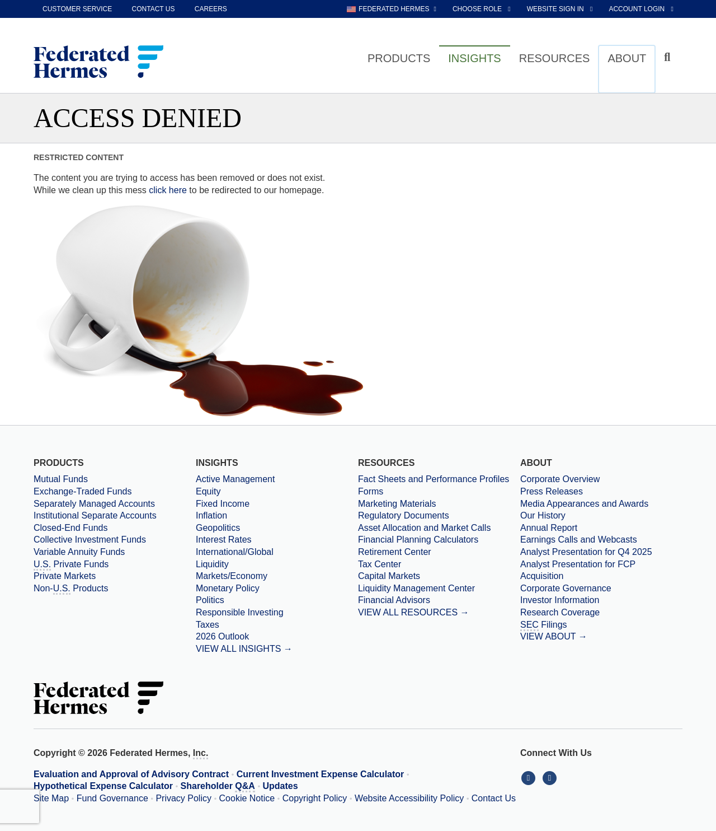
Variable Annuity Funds (79, 552)
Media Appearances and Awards (584, 503)
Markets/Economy (231, 576)
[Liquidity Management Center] (439, 588)
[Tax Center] (439, 564)
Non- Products (71, 589)
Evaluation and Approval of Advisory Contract (131, 774)
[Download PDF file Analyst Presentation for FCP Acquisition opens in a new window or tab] (601, 570)
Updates (280, 786)
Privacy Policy (183, 798)
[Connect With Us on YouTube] (550, 777)
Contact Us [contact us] (153, 9)
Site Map (51, 798)
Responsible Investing (240, 612)
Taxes (207, 624)
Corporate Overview (560, 479)
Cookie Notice (247, 798)
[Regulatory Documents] (439, 516)
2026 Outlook (222, 636)
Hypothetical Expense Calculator (103, 786)
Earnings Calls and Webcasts (578, 539)
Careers (211, 9)
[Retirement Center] (439, 552)
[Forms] (439, 491)
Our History (543, 515)
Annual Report (548, 528)
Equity (208, 491)
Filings (543, 625)
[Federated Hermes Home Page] (98, 62)
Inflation (211, 515)
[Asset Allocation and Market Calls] (439, 528)
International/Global (235, 552)
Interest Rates (224, 539)
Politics (210, 600)
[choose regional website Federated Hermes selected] (391, 9)
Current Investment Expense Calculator (320, 774)
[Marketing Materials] (439, 504)
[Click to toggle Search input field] (668, 57)
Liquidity (212, 564)
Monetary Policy (228, 588)
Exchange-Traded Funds (83, 491)
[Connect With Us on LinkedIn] (530, 777)
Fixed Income (222, 503)
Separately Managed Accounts (94, 503)
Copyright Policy (314, 798)
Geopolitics (218, 528)
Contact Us (494, 798)
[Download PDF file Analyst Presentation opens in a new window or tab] (601, 552)
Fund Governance (112, 798)
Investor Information (559, 600)
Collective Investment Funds (90, 539)
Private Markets (65, 576)
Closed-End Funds (71, 528)
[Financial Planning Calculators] (439, 540)
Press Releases (551, 491)
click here (168, 190)
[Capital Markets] (439, 576)
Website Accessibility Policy (409, 798)
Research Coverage (560, 612)
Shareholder (218, 786)
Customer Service (77, 9)
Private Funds (71, 565)
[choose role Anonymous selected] (482, 9)
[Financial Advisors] (439, 600)
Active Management (235, 479)
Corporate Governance (565, 588)
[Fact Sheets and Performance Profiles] (439, 479)
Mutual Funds (61, 479)
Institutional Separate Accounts (95, 515)
